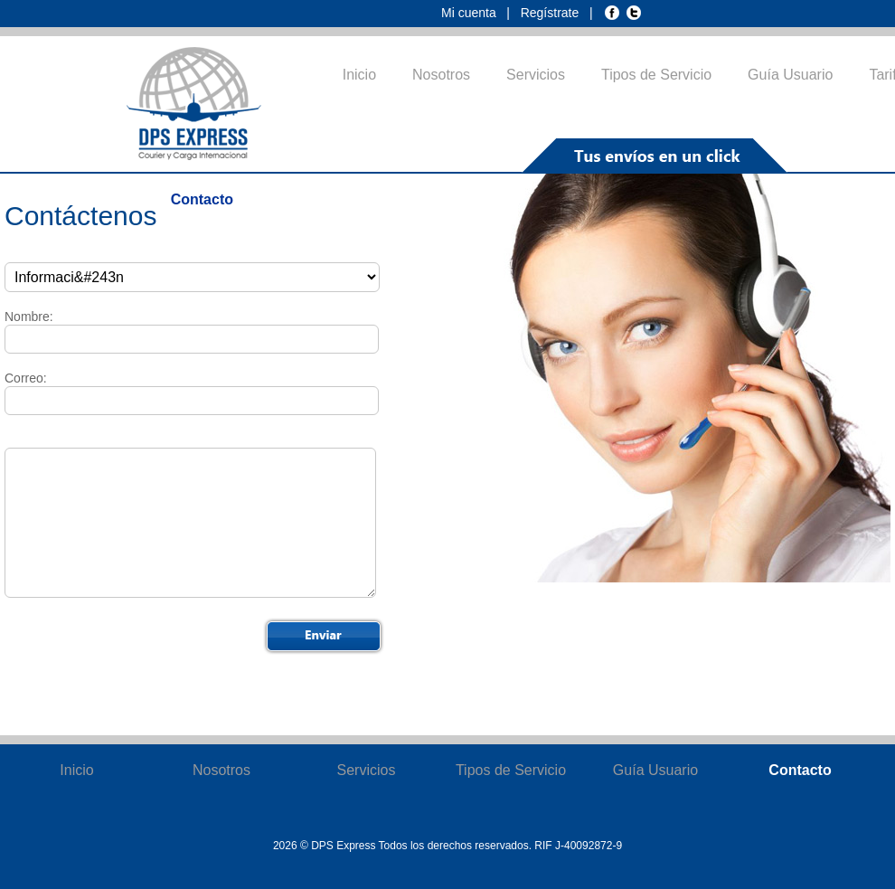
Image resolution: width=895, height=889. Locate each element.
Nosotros (441, 74)
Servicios (535, 74)
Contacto (202, 199)
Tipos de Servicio (656, 74)
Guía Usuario (790, 74)
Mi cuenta (470, 12)
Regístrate (551, 12)
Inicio (359, 74)
